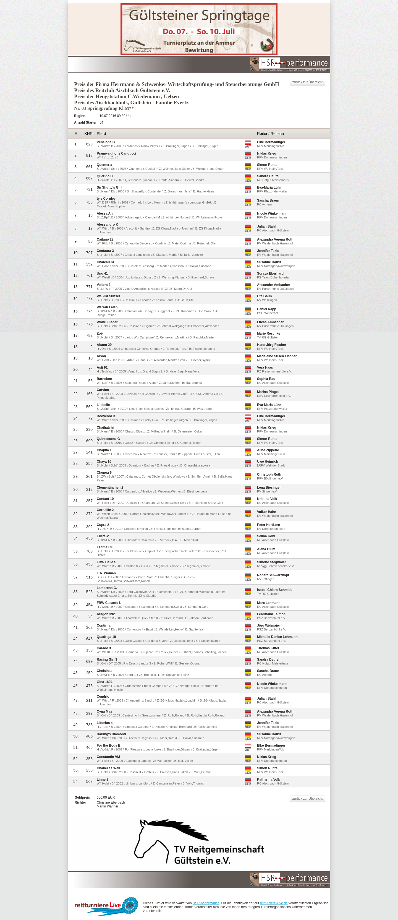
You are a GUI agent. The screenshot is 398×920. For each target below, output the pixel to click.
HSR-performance (206, 903)
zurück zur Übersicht (307, 82)
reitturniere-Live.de (274, 903)
